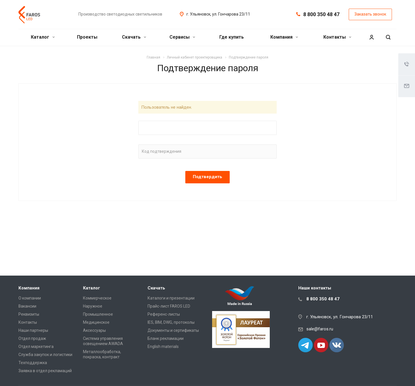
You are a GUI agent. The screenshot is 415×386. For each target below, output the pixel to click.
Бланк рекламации (166, 338)
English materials (163, 346)
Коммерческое (97, 298)
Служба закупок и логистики (45, 354)
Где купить (231, 37)
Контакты (337, 37)
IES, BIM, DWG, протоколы (171, 322)
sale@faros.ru (319, 329)
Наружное (92, 306)
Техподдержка (32, 362)
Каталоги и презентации (171, 298)
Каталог (43, 37)
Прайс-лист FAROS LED (169, 306)
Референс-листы (164, 314)
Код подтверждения (161, 151)
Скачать (134, 37)
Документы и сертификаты (173, 330)
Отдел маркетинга (36, 346)
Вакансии (27, 306)
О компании (29, 298)
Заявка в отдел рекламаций (45, 370)
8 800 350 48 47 (321, 14)
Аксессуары (94, 330)
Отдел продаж (32, 338)
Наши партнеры (33, 330)
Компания (284, 37)
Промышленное (98, 314)
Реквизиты (28, 314)
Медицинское (96, 322)
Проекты (87, 37)
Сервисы (182, 37)
